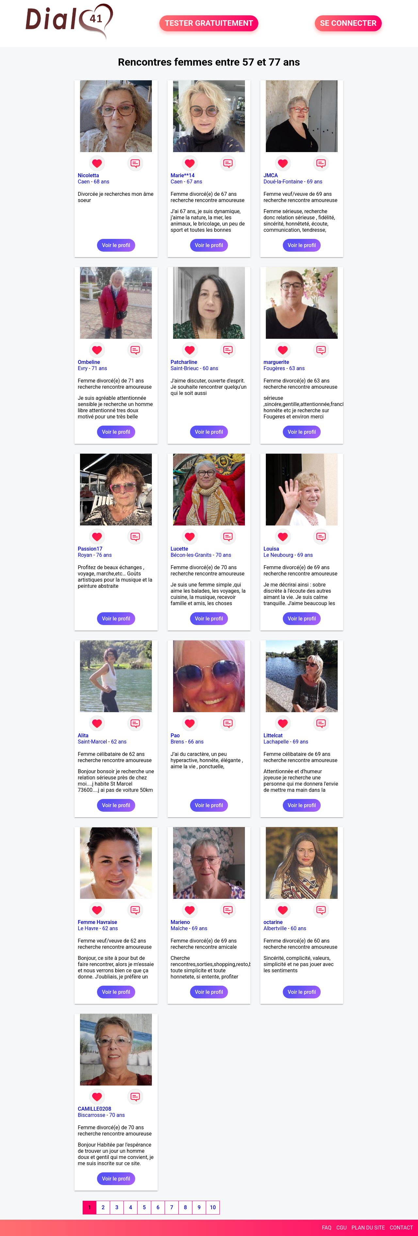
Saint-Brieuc (185, 368)
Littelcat (273, 735)
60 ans (210, 368)
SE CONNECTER (348, 23)
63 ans (297, 368)
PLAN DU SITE (368, 1228)
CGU (341, 1228)
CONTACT (401, 1228)
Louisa (271, 549)
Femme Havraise (97, 922)
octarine (273, 922)
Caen (83, 182)
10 (213, 1207)
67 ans (194, 182)
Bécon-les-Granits (191, 555)
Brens (177, 742)
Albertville (275, 928)
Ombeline (89, 362)
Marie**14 (183, 175)
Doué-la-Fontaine (283, 182)
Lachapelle (276, 742)
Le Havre (88, 928)
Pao (175, 735)
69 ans (315, 182)
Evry (83, 368)
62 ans (119, 742)
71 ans (99, 368)
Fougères (274, 368)
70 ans (223, 555)
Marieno (180, 922)
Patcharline (184, 362)
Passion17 (90, 549)
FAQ (326, 1228)
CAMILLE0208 (94, 1109)
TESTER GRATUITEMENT (209, 23)
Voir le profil (116, 245)
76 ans (104, 555)
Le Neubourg (278, 555)
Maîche (179, 928)
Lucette (179, 549)
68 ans (101, 182)
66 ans (196, 742)
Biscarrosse (91, 1115)
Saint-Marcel (92, 742)
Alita (83, 735)
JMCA (271, 175)
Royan (85, 555)
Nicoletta (88, 175)
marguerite (276, 362)
